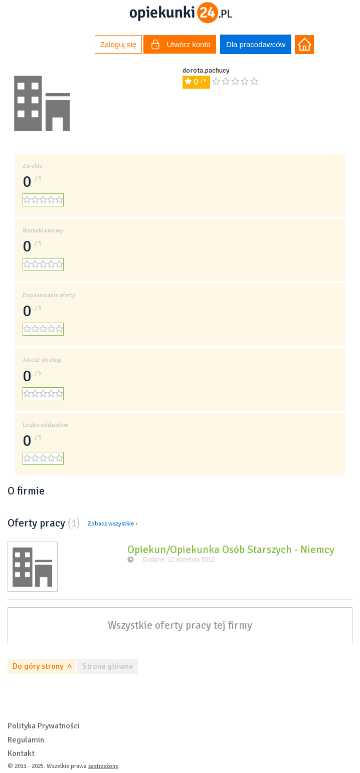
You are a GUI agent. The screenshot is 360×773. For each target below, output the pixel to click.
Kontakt (21, 753)
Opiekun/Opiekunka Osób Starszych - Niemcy (230, 549)
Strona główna (107, 666)
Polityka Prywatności (44, 726)
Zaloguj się (118, 44)
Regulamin (26, 740)
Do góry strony (38, 666)
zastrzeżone (103, 766)
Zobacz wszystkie (111, 524)
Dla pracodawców (255, 44)
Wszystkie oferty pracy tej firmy (180, 625)
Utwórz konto (181, 45)
